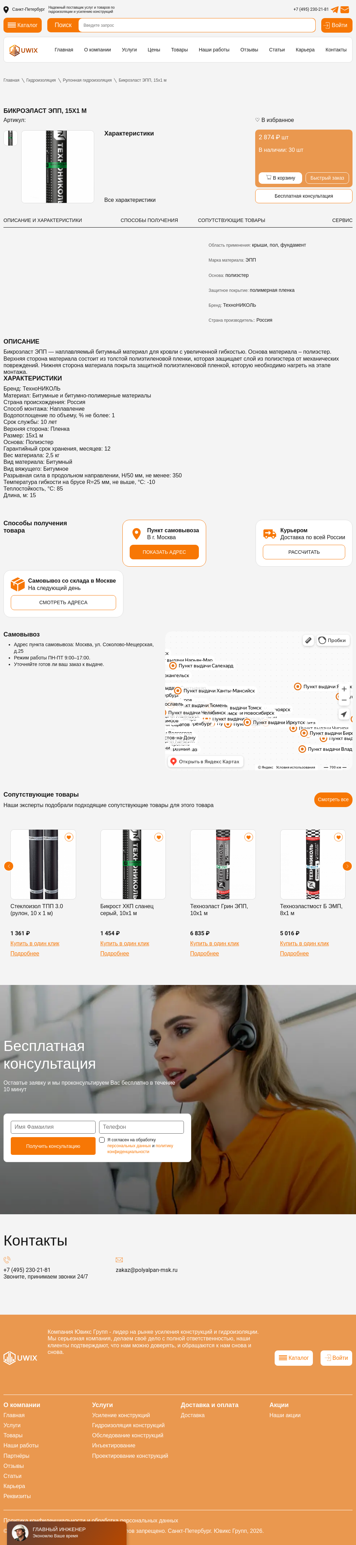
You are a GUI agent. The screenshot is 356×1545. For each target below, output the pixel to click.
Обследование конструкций (127, 1435)
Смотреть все (333, 799)
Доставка (193, 1415)
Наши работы (214, 49)
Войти (335, 25)
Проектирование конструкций (130, 1456)
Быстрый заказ (327, 178)
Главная (64, 49)
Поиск (63, 25)
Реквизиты (17, 1496)
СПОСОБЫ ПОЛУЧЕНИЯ (149, 220)
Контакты (335, 49)
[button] (8, 866)
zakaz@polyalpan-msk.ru (147, 1270)
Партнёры (16, 1456)
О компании (97, 49)
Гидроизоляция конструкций (128, 1425)
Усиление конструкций (121, 1415)
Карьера (305, 49)
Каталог (294, 1358)
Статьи (277, 49)
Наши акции (285, 1415)
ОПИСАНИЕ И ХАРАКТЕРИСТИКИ (42, 220)
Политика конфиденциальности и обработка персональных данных (90, 1520)
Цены (154, 49)
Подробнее (24, 953)
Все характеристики (130, 200)
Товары (179, 49)
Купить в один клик (34, 943)
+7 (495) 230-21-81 (311, 9)
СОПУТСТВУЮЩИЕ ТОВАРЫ (231, 220)
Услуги (129, 49)
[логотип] (23, 50)
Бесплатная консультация (304, 196)
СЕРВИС (342, 220)
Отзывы (249, 49)
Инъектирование (113, 1445)
